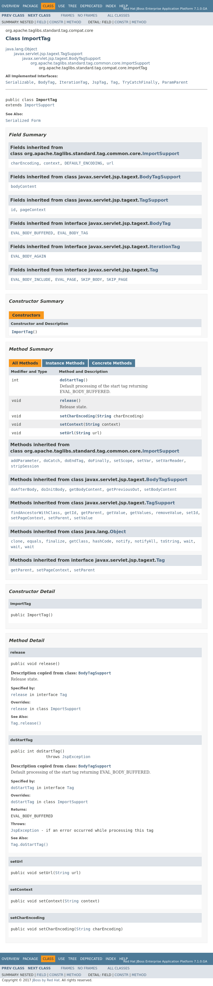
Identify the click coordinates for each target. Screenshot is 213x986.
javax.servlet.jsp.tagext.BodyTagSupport (61, 58)
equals (34, 541)
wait (188, 541)
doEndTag (74, 460)
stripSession (25, 466)
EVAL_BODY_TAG (73, 233)
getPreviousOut (123, 489)
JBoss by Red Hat (46, 980)
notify (123, 541)
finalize (55, 541)
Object (118, 531)
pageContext (33, 209)
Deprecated (91, 6)
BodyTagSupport (160, 176)
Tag (114, 82)
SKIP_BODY (91, 279)
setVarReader (170, 460)
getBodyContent (85, 489)
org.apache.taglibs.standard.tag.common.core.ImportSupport (90, 63)
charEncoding (25, 163)
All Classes (119, 15)
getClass (78, 541)
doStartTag (71, 380)
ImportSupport (39, 105)
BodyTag (46, 82)
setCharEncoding (77, 416)
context (52, 163)
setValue (83, 518)
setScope (123, 460)
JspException (76, 756)
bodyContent (24, 186)
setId (192, 512)
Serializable (20, 82)
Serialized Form (23, 120)
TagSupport (154, 200)
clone (16, 541)
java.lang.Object (21, 49)
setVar (144, 460)
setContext (71, 424)
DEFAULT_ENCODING (83, 163)
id (13, 209)
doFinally (98, 460)
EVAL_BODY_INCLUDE (30, 279)
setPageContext (27, 518)
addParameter (25, 460)
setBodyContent (160, 489)
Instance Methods (64, 363)
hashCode (102, 541)
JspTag (99, 82)
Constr (56, 22)
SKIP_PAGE (117, 279)
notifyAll (145, 541)
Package (30, 6)
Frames (68, 15)
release (68, 400)
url (110, 163)
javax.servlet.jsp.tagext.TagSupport (48, 54)
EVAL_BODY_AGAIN (28, 256)
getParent (91, 512)
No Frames (87, 15)
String (104, 416)
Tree (72, 6)
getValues (140, 512)
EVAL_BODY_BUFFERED (32, 233)
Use (61, 6)
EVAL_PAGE (65, 279)
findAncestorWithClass (35, 512)
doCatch (52, 460)
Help (123, 6)
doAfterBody (24, 489)
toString (170, 541)
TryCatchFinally (140, 82)
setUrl (67, 433)
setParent (58, 518)
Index (111, 6)
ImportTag (22, 332)
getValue (116, 512)
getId (70, 512)
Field (41, 22)
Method (74, 22)
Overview (10, 6)
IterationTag (73, 82)
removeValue (169, 512)
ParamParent (175, 82)
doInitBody (53, 489)
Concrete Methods (112, 363)
